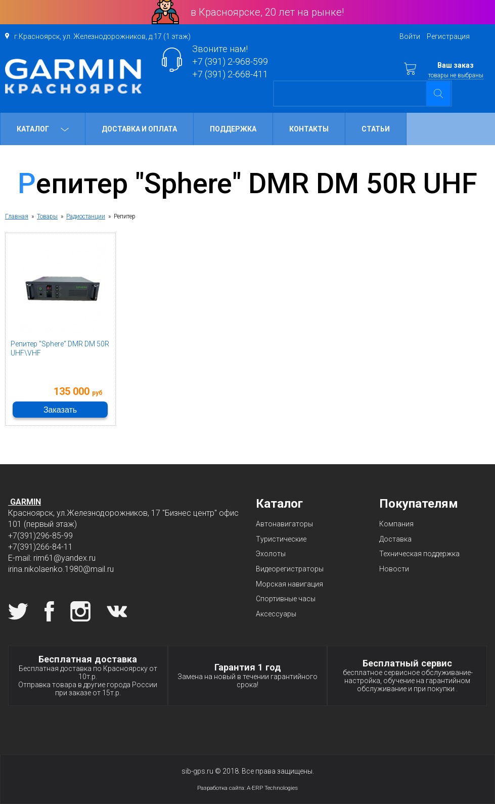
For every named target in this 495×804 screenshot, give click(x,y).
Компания (396, 524)
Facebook (49, 611)
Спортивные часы (286, 599)
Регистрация (448, 36)
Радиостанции (85, 216)
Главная (16, 216)
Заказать (60, 410)
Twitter (18, 611)
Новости (394, 569)
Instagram (80, 611)
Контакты (309, 129)
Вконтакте (117, 611)
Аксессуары (276, 614)
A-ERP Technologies (272, 787)
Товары (47, 216)
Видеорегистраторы (290, 569)
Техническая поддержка (419, 554)
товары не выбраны (455, 75)
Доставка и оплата (139, 129)
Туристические (281, 539)
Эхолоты (271, 554)
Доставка (395, 539)
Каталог (43, 129)
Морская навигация (289, 584)
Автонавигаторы (284, 524)
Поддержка (233, 129)
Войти (409, 36)
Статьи (376, 129)
